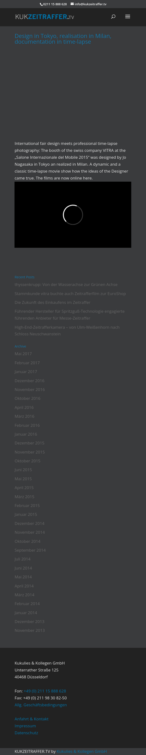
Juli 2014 (22, 559)
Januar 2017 (26, 371)
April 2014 (24, 586)
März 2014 (24, 594)
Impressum (25, 726)
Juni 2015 (23, 469)
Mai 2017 (23, 353)
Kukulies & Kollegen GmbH (82, 751)
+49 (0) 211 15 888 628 (45, 691)
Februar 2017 (27, 362)
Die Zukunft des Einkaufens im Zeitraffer (52, 302)
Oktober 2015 (27, 461)
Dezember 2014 (29, 523)
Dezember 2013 (29, 621)
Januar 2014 (26, 612)
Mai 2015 (23, 478)
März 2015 (24, 496)
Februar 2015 (27, 505)
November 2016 (30, 389)
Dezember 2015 (29, 443)
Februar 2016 (27, 425)
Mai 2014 (23, 577)
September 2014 (30, 550)
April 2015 (24, 487)
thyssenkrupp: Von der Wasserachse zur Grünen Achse (66, 284)
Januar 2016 (26, 434)
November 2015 (30, 452)
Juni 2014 (23, 568)
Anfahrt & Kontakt (32, 719)
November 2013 (30, 630)
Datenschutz (26, 732)
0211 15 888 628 (55, 4)
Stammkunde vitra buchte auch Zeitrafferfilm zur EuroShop (70, 293)
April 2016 (24, 407)
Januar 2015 (26, 514)
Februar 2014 (27, 603)
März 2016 (24, 416)
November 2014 (30, 532)
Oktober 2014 (27, 541)
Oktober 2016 (27, 398)
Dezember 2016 (29, 380)
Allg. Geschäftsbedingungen (41, 704)
